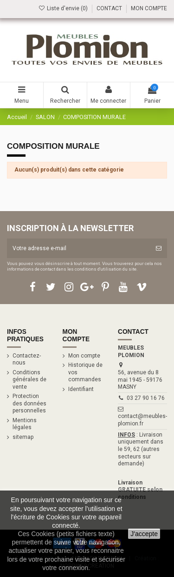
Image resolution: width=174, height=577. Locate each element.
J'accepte (144, 533)
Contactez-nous (27, 359)
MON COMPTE (149, 8)
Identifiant (81, 389)
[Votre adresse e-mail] (78, 248)
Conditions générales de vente (29, 379)
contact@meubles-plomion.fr (142, 420)
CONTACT (109, 8)
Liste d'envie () (64, 8)
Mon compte (84, 355)
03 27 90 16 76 (146, 398)
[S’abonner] (158, 248)
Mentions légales (25, 424)
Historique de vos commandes (85, 372)
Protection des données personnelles (29, 403)
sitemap (23, 437)
